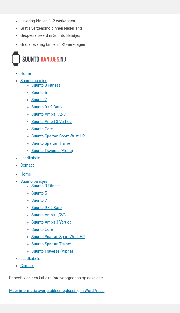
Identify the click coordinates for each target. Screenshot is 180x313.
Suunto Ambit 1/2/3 (48, 114)
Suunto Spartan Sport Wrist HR (58, 136)
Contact (27, 165)
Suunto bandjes (33, 81)
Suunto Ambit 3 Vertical (51, 121)
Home (25, 73)
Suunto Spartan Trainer (51, 143)
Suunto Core (42, 129)
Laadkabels (30, 158)
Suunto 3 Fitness (45, 85)
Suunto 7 (39, 100)
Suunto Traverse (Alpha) (52, 150)
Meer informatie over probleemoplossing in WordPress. (56, 290)
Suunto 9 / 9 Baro (46, 107)
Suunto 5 (39, 92)
